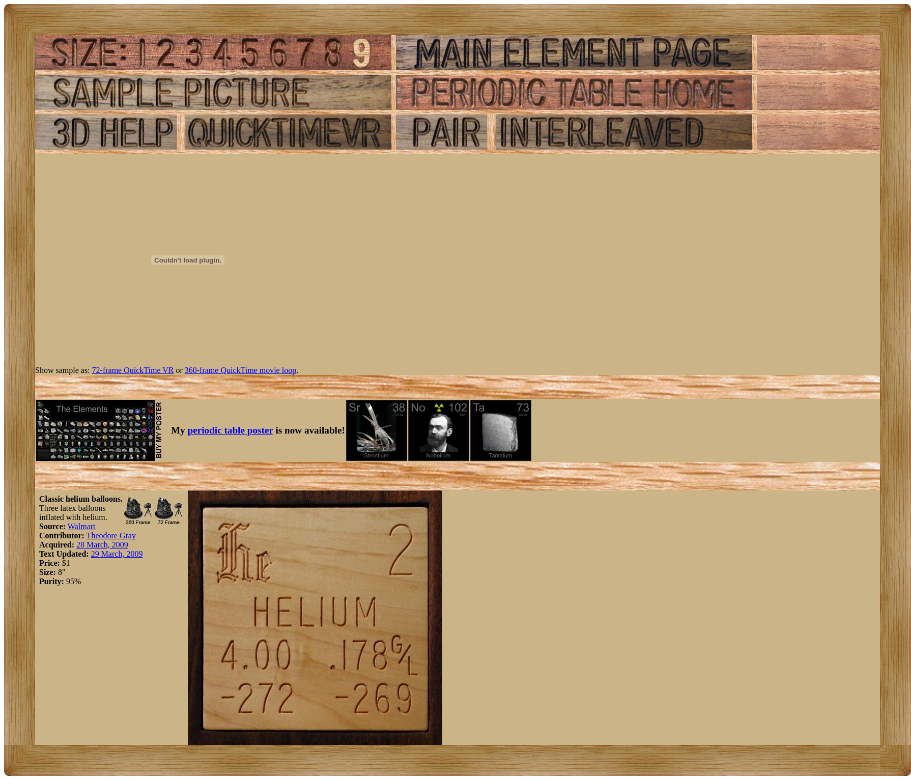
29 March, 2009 (117, 554)
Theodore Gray (111, 535)
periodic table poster (230, 430)
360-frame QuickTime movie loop (240, 370)
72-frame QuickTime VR (133, 370)
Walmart (82, 526)
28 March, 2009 (102, 544)
